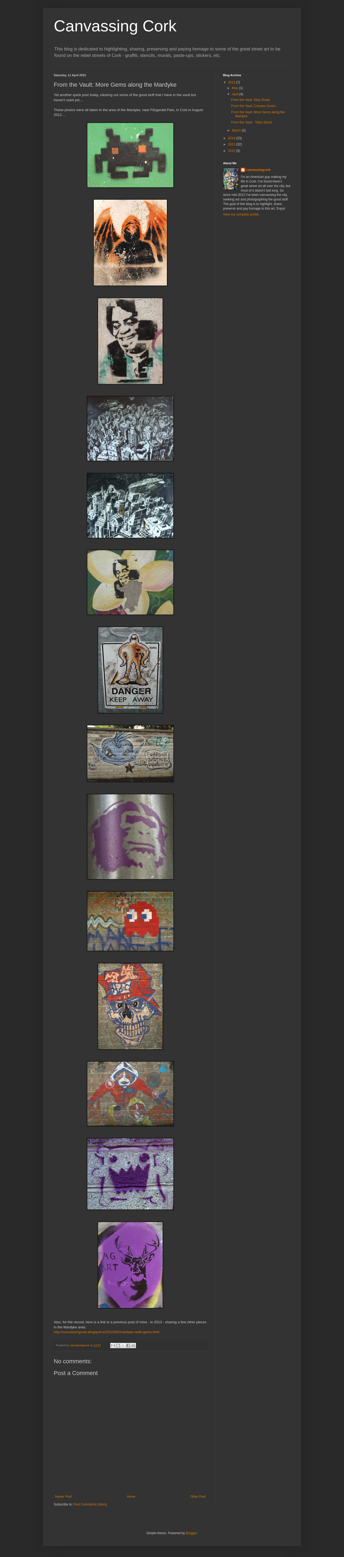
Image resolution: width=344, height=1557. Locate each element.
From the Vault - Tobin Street (251, 122)
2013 (232, 144)
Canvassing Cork (115, 26)
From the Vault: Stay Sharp (250, 100)
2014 (232, 138)
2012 (232, 151)
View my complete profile (241, 214)
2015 (232, 82)
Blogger (191, 1533)
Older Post (198, 1496)
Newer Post (63, 1496)
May (235, 88)
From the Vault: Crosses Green (253, 106)
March (237, 130)
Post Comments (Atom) (90, 1504)
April (235, 94)
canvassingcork (258, 170)
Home (131, 1496)
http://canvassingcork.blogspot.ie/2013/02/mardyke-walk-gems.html (106, 1332)
